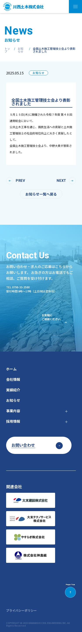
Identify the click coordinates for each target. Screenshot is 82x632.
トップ (7, 50)
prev (20, 180)
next (61, 180)
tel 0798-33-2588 (18, 287)
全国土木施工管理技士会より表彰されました (54, 50)
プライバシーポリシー (21, 610)
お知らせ (20, 50)
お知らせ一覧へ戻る (41, 194)
